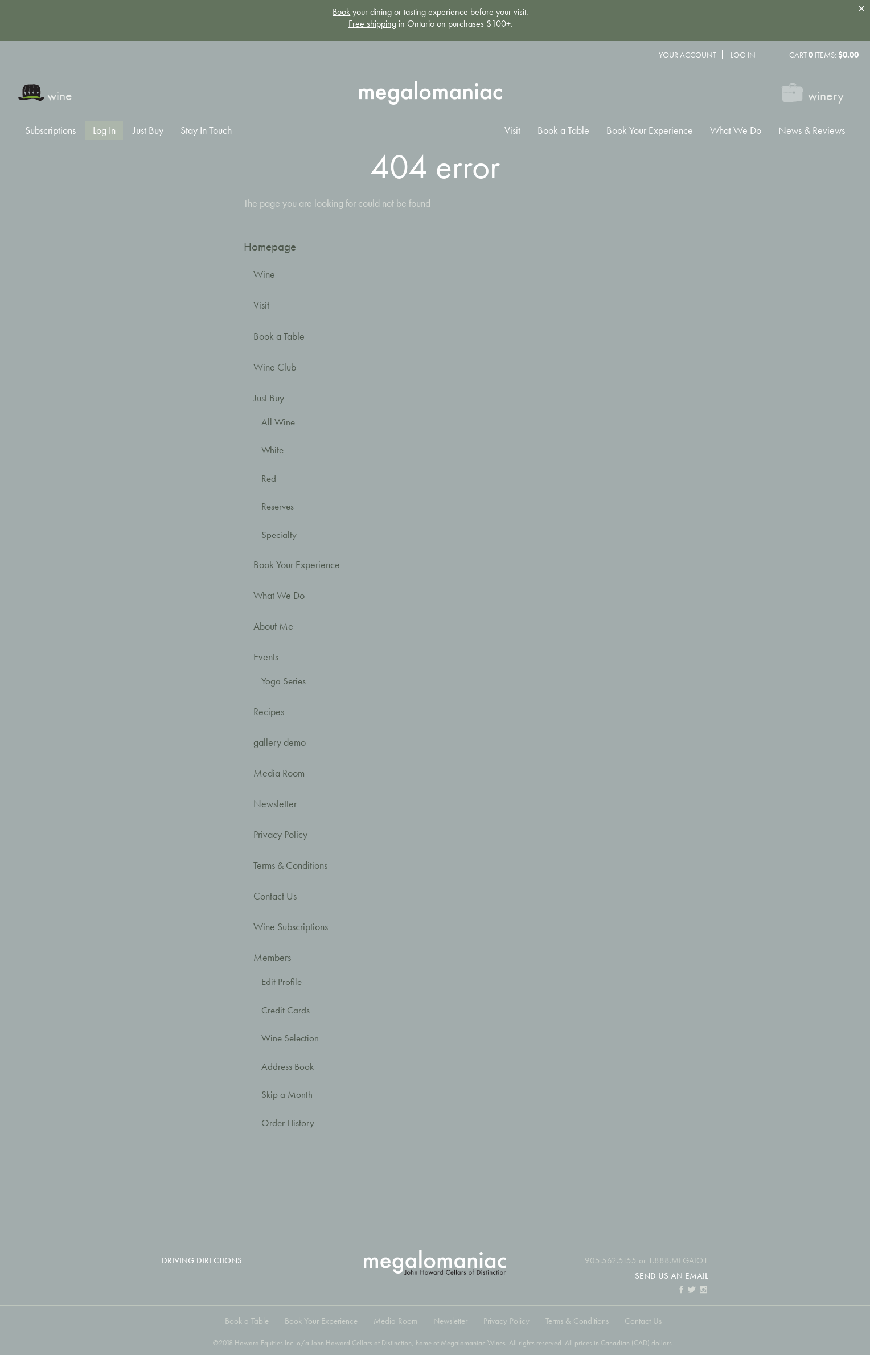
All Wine (278, 422)
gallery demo (279, 742)
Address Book (287, 1067)
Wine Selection (290, 1038)
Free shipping (372, 24)
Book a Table (563, 130)
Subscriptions (50, 130)
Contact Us (275, 895)
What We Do (735, 130)
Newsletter (275, 803)
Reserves (277, 506)
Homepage (270, 246)
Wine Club (274, 366)
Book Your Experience (649, 130)
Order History (287, 1123)
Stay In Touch (206, 130)
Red (268, 478)
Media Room (279, 772)
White (272, 450)
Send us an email (671, 1275)
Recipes (268, 711)
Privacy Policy (280, 834)
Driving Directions (202, 1260)
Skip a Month (287, 1095)
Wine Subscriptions (290, 926)
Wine (264, 274)
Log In (743, 55)
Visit (512, 130)
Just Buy (148, 130)
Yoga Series (283, 681)
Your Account (687, 55)
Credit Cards (285, 1010)
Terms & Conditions (290, 865)
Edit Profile (281, 982)
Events (265, 656)
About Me (273, 626)
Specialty (279, 535)
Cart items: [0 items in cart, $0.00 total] (824, 55)
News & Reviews (811, 130)
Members (272, 957)
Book (341, 12)
